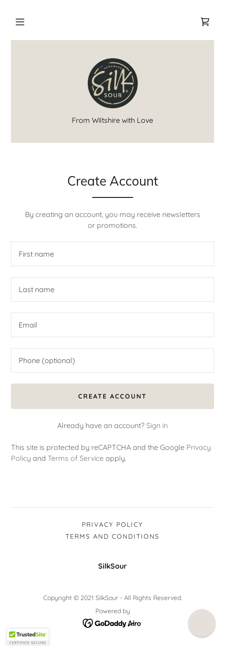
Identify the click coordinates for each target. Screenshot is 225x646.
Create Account (112, 396)
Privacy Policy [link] (112, 524)
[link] (205, 22)
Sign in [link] (157, 425)
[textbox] (112, 254)
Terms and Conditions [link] (112, 536)
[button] (20, 22)
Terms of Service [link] (76, 458)
